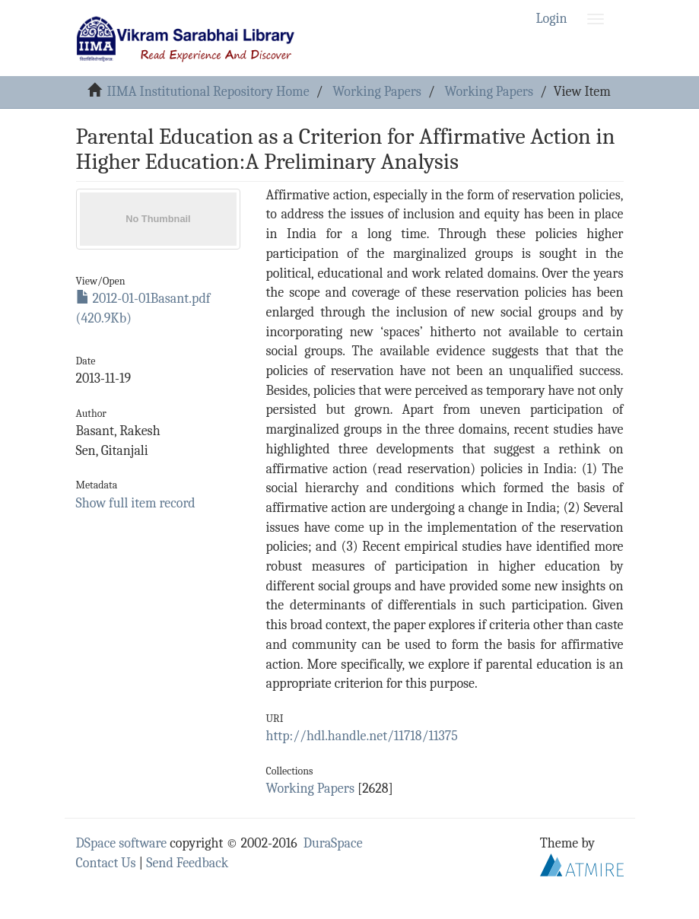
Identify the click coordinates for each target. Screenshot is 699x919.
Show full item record (135, 503)
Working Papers (376, 92)
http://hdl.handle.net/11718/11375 (362, 736)
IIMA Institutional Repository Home (207, 92)
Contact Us (106, 863)
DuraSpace (333, 843)
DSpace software (121, 843)
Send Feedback (187, 863)
